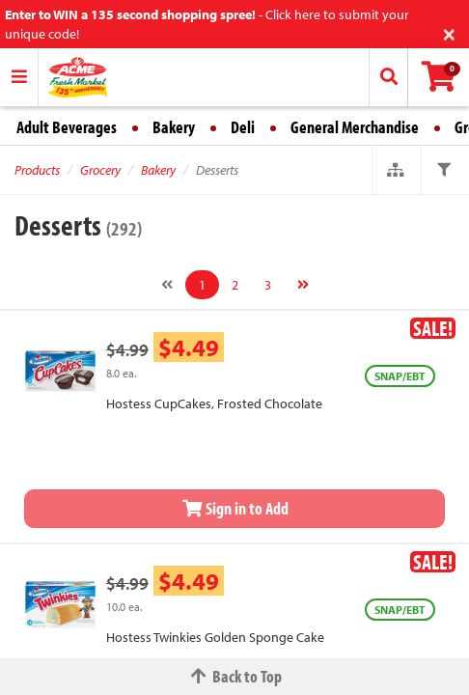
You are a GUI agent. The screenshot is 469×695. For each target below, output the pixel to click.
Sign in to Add (234, 508)
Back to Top (234, 676)
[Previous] (167, 284)
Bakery (173, 127)
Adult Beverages (66, 127)
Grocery (100, 170)
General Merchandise (354, 127)
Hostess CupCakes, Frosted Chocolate (214, 403)
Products (37, 170)
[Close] (449, 32)
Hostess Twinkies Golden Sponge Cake (215, 637)
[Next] (303, 284)
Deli (243, 127)
